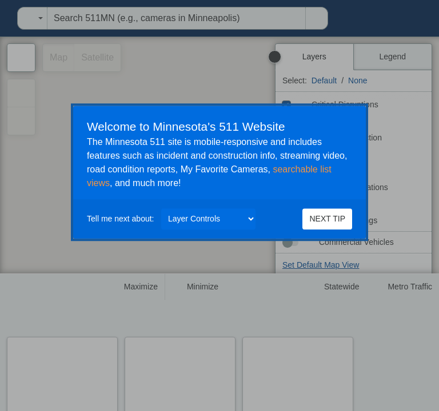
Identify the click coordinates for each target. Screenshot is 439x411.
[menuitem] (3, 18)
